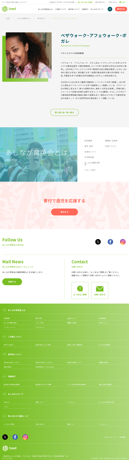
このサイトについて (110, 437)
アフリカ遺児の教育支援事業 (76, 384)
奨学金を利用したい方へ (12, 362)
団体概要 (88, 140)
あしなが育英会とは (23, 18)
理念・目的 (88, 146)
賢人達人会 (41, 18)
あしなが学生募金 (104, 345)
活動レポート (40, 402)
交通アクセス (110, 146)
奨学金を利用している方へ (44, 362)
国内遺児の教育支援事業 (12, 384)
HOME (8, 18)
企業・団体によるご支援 (43, 345)
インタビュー (71, 402)
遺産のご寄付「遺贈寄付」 (75, 345)
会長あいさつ (90, 151)
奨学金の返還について (74, 362)
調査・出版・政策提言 (105, 384)
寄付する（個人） (9, 345)
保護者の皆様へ (104, 362)
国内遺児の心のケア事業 (43, 384)
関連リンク (70, 424)
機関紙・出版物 (111, 140)
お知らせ (7, 402)
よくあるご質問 (9, 424)
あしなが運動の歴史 (92, 163)
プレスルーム (40, 327)
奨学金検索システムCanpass (45, 367)
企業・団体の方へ (100, 2)
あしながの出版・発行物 (106, 402)
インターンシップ (9, 327)
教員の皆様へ (8, 367)
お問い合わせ (112, 2)
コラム (6, 407)
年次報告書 (89, 157)
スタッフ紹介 (90, 170)
